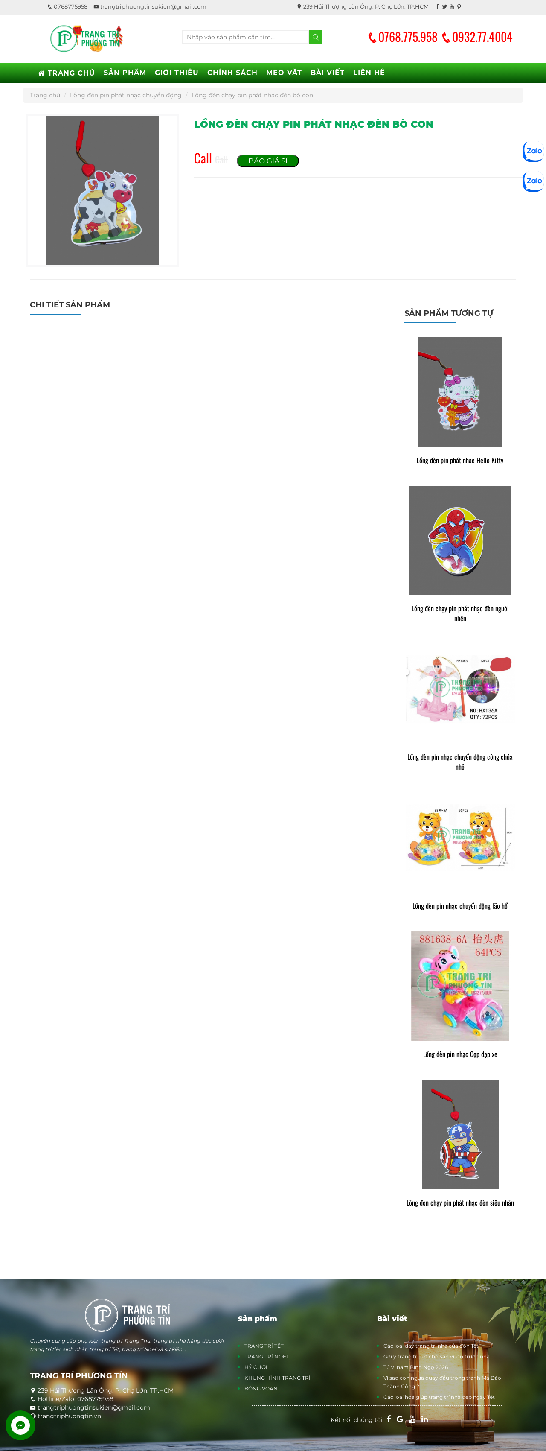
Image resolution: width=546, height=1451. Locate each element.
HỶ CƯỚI (255, 1367)
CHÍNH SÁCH (232, 73)
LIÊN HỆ (369, 73)
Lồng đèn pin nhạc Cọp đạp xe (460, 1054)
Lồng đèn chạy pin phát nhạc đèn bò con (252, 95)
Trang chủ (45, 95)
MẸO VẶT (284, 73)
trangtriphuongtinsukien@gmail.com (149, 6)
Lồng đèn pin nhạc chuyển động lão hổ (460, 906)
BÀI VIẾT (328, 73)
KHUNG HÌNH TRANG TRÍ (277, 1378)
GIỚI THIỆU (177, 73)
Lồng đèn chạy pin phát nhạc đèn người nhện (460, 613)
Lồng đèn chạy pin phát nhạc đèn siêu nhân (460, 1203)
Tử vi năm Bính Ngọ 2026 (415, 1367)
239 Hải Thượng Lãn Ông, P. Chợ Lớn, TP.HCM (362, 6)
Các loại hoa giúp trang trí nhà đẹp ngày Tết (439, 1397)
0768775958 (67, 6)
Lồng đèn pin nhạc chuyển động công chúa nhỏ (460, 762)
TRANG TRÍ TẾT (264, 1346)
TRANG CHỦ (66, 73)
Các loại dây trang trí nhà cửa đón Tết (431, 1346)
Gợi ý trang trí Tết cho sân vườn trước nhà (436, 1356)
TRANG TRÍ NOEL (266, 1356)
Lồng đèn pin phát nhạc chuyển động (126, 95)
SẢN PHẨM (125, 73)
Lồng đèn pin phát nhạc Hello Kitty (460, 460)
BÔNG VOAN (261, 1388)
